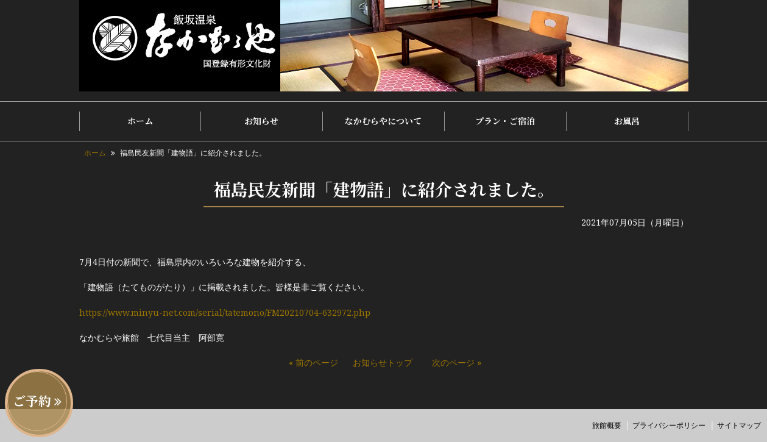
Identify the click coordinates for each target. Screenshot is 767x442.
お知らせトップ (382, 362)
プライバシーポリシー (668, 425)
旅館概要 (606, 425)
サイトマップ (739, 425)
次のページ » (456, 362)
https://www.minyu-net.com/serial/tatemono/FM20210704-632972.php (224, 312)
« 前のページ (313, 362)
